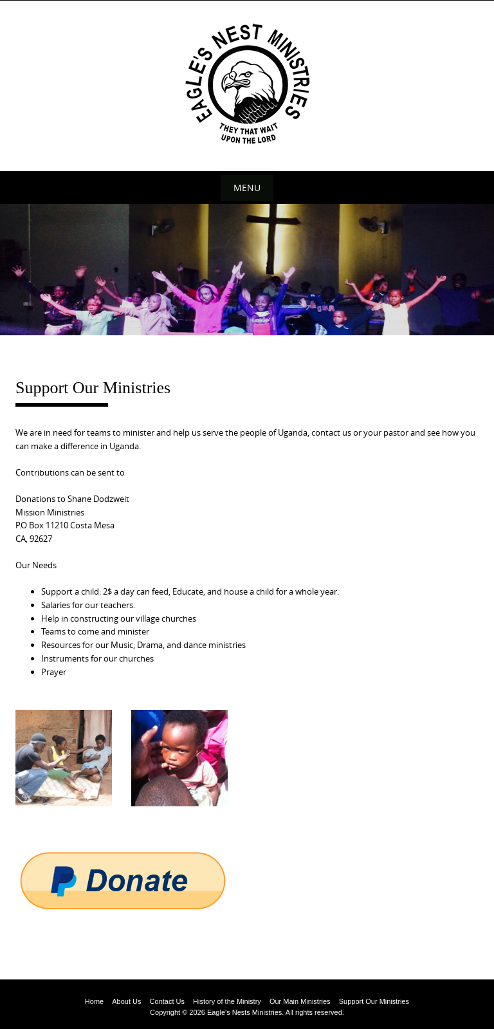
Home (94, 1001)
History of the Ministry (227, 1001)
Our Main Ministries (300, 1001)
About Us (126, 1001)
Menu (247, 187)
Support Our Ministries (374, 1001)
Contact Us (167, 1001)
